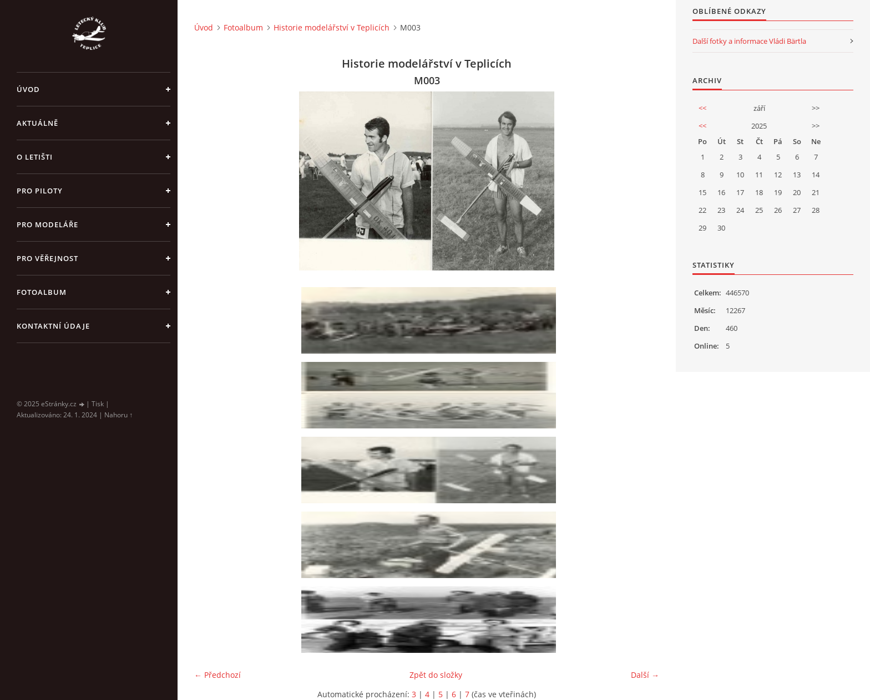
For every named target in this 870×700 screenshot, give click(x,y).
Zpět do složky (435, 675)
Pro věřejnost (47, 258)
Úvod (28, 89)
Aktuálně (37, 123)
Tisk (98, 403)
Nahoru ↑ (118, 415)
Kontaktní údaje (53, 326)
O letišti (35, 157)
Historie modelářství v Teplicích (332, 27)
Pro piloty (40, 191)
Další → (645, 675)
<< (702, 108)
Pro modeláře (47, 224)
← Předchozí (217, 675)
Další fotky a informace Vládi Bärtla (749, 41)
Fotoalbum (42, 292)
